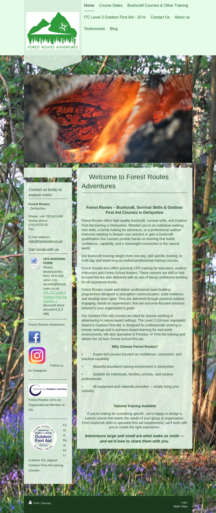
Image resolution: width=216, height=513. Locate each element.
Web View (180, 506)
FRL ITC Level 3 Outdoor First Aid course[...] (55, 297)
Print (34, 503)
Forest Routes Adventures (47, 324)
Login (184, 502)
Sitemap (46, 503)
